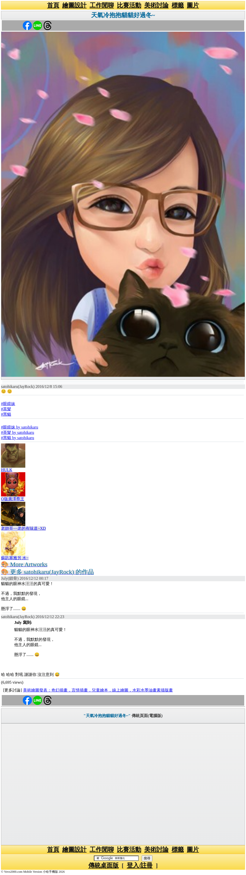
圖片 (193, 5)
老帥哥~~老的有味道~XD (23, 528)
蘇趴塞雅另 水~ (15, 558)
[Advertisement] (123, 784)
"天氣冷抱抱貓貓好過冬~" (107, 715)
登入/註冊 (140, 865)
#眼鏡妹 (8, 404)
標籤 (178, 5)
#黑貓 (6, 414)
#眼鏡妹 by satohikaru (19, 427)
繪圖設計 (74, 5)
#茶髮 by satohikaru (17, 432)
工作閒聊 (102, 5)
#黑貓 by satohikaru (17, 438)
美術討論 (156, 5)
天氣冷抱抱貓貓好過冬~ (123, 15)
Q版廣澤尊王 (12, 499)
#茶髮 (6, 409)
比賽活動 (129, 5)
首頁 (53, 5)
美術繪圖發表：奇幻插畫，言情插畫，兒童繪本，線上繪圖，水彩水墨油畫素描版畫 (98, 690)
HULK (6, 470)
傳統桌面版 (103, 865)
